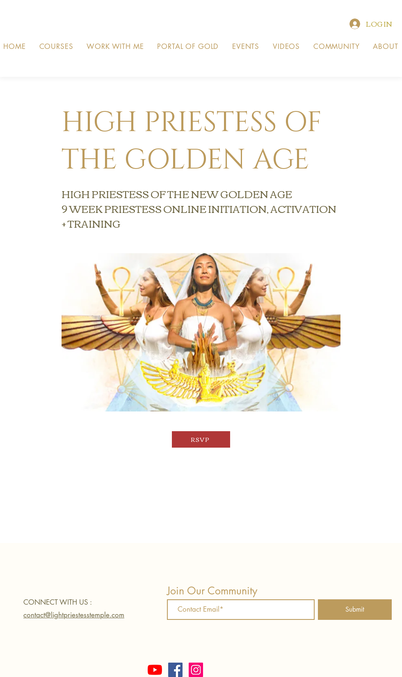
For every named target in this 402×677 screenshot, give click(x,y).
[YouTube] (155, 670)
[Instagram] (196, 670)
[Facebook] (175, 670)
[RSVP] (201, 439)
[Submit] (355, 609)
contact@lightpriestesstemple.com (73, 614)
